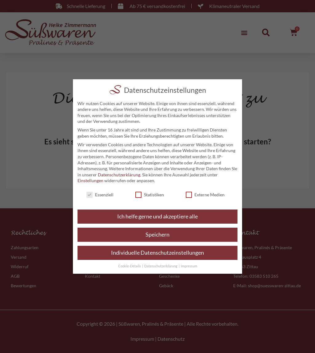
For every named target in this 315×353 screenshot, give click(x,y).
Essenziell (100, 195)
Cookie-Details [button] (130, 266)
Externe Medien (205, 195)
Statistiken (149, 195)
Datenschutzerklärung (119, 174)
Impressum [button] (189, 266)
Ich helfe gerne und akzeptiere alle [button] (157, 216)
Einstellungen (90, 180)
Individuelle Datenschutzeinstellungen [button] (157, 252)
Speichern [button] (157, 234)
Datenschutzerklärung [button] (161, 266)
